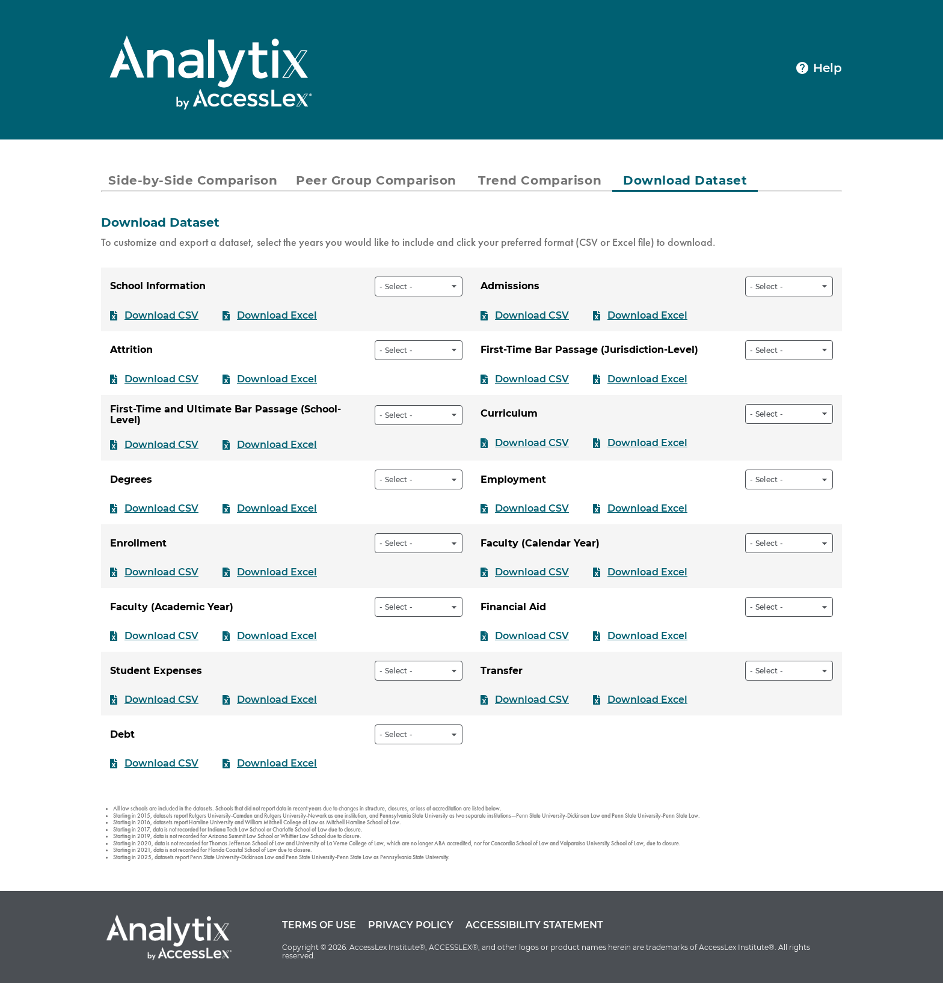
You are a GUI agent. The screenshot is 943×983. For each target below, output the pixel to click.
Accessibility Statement (534, 925)
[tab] (193, 181)
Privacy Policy (410, 925)
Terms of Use (319, 925)
